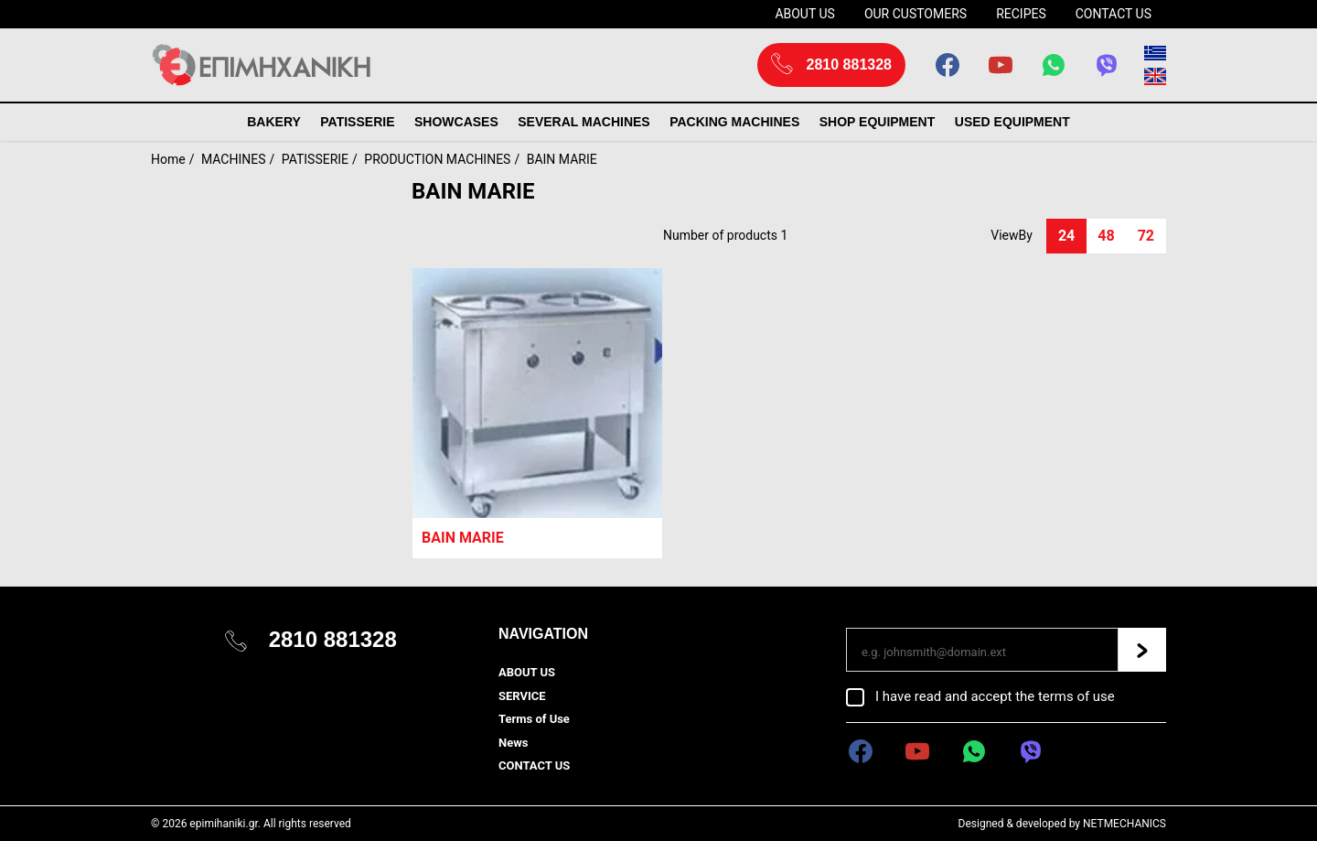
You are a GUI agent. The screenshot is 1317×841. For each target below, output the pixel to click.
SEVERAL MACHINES (583, 121)
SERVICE (522, 696)
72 (1146, 235)
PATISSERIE (357, 121)
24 (1066, 235)
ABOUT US (805, 13)
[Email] (982, 650)
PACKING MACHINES (734, 121)
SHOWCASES (456, 121)
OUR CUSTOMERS (915, 13)
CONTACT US (1113, 13)
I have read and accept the (995, 696)
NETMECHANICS (1124, 823)
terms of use (1076, 696)
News (513, 742)
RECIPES (1021, 13)
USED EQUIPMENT (1012, 121)
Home (168, 159)
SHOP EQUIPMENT (877, 121)
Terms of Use (534, 719)
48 (1106, 235)
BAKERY (274, 121)
